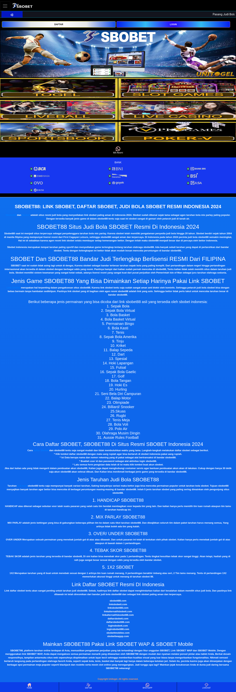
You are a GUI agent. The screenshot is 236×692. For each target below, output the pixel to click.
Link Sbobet (13, 287)
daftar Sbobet (41, 450)
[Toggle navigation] (5, 5)
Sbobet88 (11, 215)
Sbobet (26, 215)
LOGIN (173, 24)
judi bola (22, 485)
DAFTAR (58, 24)
